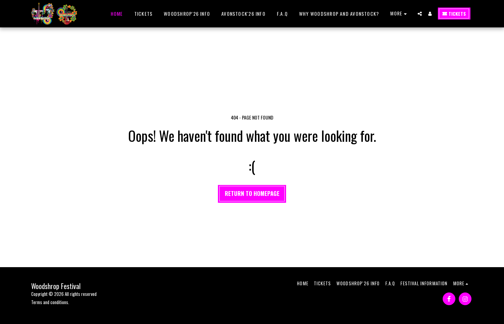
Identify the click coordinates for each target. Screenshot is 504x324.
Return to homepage (252, 193)
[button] (420, 13)
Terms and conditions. (50, 302)
